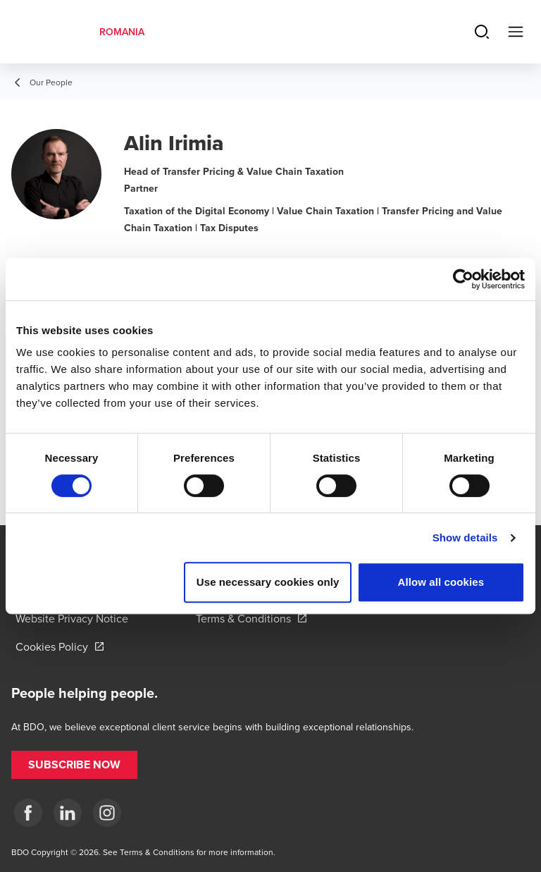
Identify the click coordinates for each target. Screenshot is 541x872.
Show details (465, 538)
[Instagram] (107, 813)
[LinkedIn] (68, 813)
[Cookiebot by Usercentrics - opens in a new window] (463, 279)
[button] (74, 765)
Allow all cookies (441, 582)
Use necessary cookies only (268, 582)
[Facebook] (28, 813)
